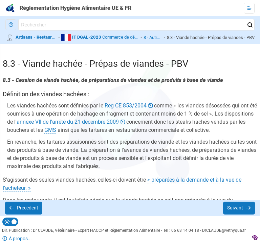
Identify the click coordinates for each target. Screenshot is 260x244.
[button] (10, 24)
